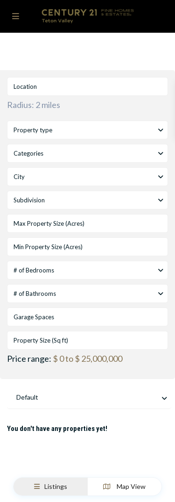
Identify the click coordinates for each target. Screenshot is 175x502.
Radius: (33, 104)
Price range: (29, 358)
